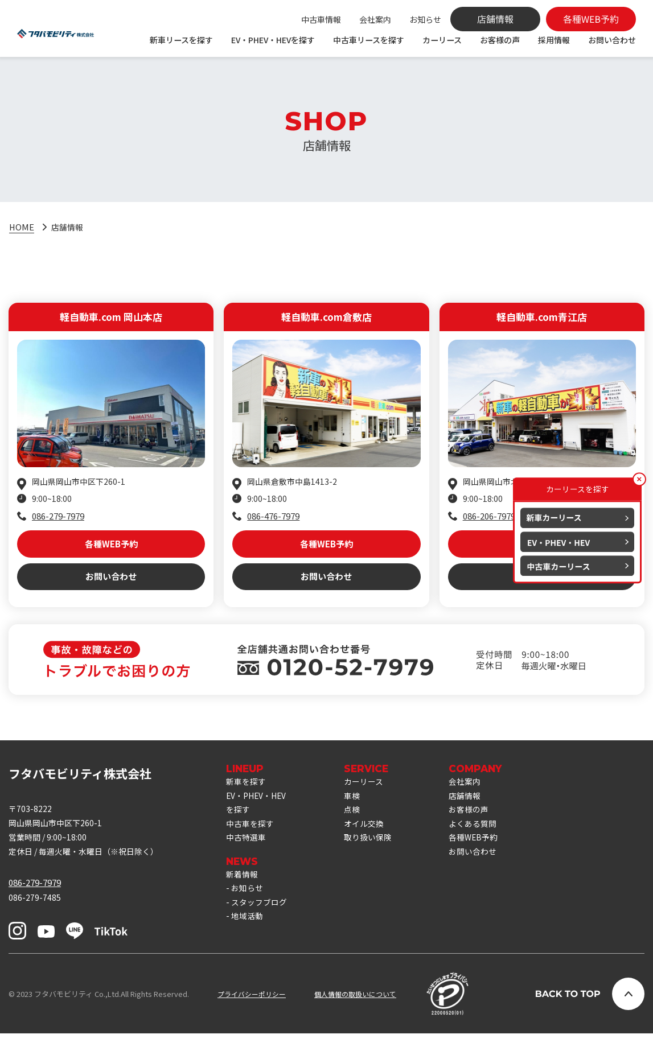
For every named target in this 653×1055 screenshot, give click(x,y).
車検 (358, 811)
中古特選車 (247, 857)
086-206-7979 (489, 519)
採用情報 (554, 40)
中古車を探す (251, 842)
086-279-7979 (58, 519)
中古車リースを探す (368, 40)
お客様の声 (500, 40)
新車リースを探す (181, 40)
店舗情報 (475, 811)
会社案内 (375, 19)
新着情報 (243, 895)
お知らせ (425, 19)
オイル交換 (371, 842)
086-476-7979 (273, 519)
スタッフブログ (261, 926)
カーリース (442, 40)
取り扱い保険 (375, 857)
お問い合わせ (612, 40)
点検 (358, 827)
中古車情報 (321, 19)
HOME (22, 228)
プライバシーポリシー (254, 1015)
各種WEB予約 (111, 549)
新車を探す (247, 796)
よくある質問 (484, 842)
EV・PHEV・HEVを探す (273, 40)
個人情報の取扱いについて (364, 1015)
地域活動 (248, 941)
